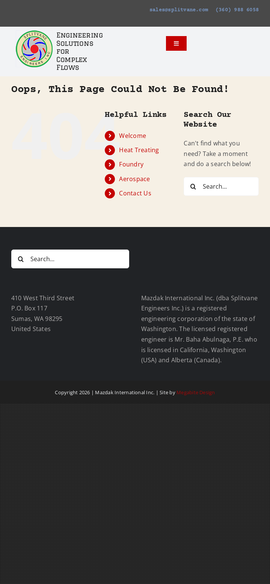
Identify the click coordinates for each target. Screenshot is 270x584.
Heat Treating (139, 150)
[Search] (193, 186)
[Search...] (221, 186)
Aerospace (134, 179)
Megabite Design (195, 392)
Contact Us (135, 193)
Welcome (132, 136)
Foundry (131, 164)
